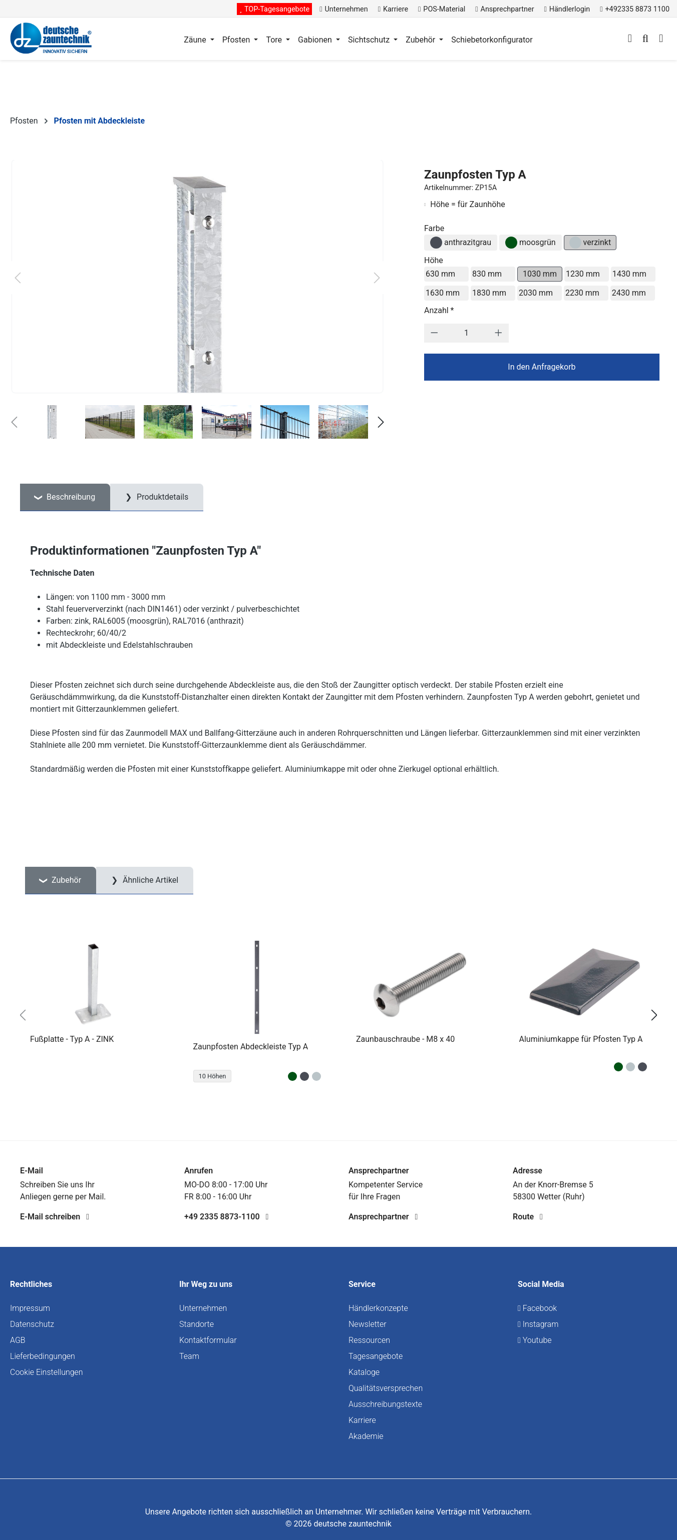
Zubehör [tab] (65, 880)
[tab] (65, 497)
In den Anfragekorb (541, 367)
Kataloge (364, 1372)
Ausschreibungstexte (385, 1404)
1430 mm (629, 274)
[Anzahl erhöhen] (498, 333)
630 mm (440, 274)
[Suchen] (645, 39)
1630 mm (443, 293)
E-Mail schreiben (54, 1216)
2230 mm (582, 293)
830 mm (487, 274)
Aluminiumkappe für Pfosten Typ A (581, 1039)
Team (189, 1356)
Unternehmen (203, 1308)
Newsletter (368, 1324)
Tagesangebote (376, 1356)
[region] (338, 1015)
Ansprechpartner (383, 1216)
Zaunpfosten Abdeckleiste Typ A (250, 1046)
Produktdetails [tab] (161, 497)
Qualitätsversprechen (386, 1388)
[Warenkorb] (661, 39)
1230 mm (583, 274)
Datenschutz (32, 1324)
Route (528, 1216)
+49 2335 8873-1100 (226, 1216)
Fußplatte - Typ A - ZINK (72, 1039)
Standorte (196, 1324)
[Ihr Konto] (630, 39)
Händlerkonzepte (378, 1308)
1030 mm (540, 274)
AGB (18, 1340)
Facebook (537, 1308)
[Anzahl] (466, 333)
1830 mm (489, 293)
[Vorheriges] (17, 278)
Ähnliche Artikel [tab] (149, 880)
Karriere (362, 1420)
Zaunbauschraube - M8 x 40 (405, 1039)
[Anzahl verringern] (434, 333)
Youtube (535, 1340)
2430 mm (629, 293)
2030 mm (536, 293)
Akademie (366, 1436)
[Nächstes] (377, 278)
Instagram (538, 1324)
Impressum (30, 1308)
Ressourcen (369, 1340)
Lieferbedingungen (42, 1356)
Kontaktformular (208, 1340)
